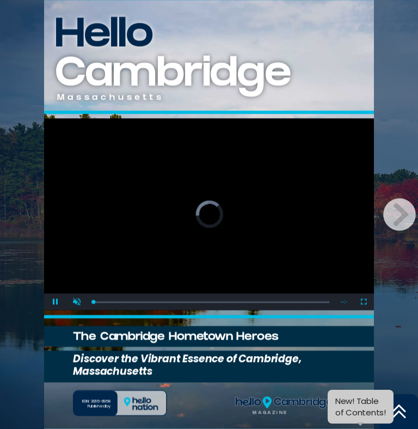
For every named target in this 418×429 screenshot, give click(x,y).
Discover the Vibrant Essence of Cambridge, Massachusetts (187, 364)
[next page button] (399, 214)
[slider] (211, 302)
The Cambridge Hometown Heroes (175, 338)
